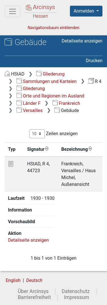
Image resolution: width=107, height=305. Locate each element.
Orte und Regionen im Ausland (50, 96)
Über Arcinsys (33, 291)
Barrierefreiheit (34, 297)
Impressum (76, 297)
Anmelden (84, 11)
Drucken (94, 60)
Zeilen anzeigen (53, 133)
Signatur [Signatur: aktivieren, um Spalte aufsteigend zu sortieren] (38, 149)
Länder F (29, 103)
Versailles (30, 110)
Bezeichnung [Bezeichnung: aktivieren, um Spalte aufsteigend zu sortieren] (76, 149)
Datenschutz (76, 291)
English (13, 280)
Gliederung (50, 74)
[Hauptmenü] (13, 11)
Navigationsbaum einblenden (53, 27)
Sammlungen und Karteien (47, 81)
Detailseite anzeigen (82, 41)
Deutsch (34, 280)
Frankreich (66, 103)
